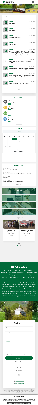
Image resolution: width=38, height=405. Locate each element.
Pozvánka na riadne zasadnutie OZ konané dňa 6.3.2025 (20, 62)
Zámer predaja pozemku (15, 37)
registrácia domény (14, 391)
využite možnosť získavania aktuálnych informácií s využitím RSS (16, 389)
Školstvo (19, 367)
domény (8, 391)
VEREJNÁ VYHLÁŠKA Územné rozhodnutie (19, 83)
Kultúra (19, 368)
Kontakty (19, 372)
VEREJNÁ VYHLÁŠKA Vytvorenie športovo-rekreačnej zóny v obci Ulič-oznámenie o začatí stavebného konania (21, 77)
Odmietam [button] (28, 403)
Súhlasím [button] (10, 403)
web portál (22, 390)
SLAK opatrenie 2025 (14, 44)
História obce (19, 365)
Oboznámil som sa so (17, 354)
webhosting (27, 390)
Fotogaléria (19, 370)
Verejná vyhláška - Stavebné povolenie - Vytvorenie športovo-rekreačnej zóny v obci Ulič (21, 69)
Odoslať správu (19, 358)
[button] (18, 91)
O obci (19, 364)
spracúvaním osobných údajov (22, 354)
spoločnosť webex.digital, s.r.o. (23, 391)
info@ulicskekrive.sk (19, 383)
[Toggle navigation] (33, 2)
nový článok (12, 23)
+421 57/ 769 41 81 (20, 381)
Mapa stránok (17, 390)
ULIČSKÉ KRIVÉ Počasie (19, 157)
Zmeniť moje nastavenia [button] (19, 403)
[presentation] (18, 90)
